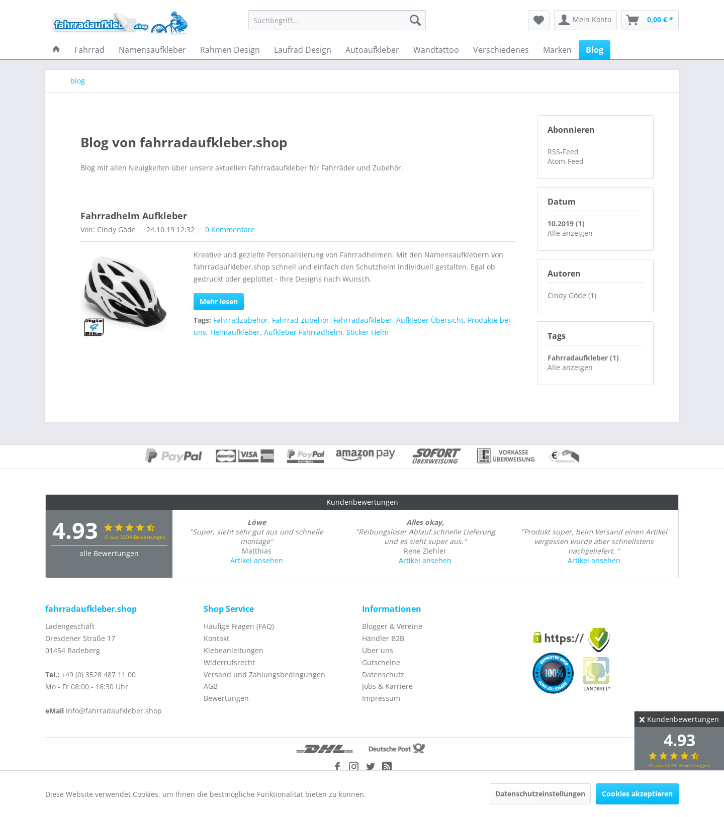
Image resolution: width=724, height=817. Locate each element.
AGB (211, 686)
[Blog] (594, 49)
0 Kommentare (230, 229)
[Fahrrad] (89, 49)
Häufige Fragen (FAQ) (239, 626)
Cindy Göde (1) (572, 295)
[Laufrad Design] (302, 49)
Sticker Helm (367, 332)
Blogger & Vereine (392, 626)
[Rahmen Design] (230, 49)
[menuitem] (337, 20)
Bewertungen (226, 698)
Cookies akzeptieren (637, 793)
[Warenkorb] (650, 20)
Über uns (377, 650)
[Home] (56, 49)
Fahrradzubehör (240, 320)
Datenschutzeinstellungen (540, 793)
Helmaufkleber (235, 332)
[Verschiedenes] (501, 49)
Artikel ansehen (256, 560)
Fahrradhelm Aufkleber (133, 216)
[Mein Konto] (585, 20)
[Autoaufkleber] (372, 49)
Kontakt (216, 638)
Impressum (381, 698)
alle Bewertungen (109, 553)
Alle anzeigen (570, 233)
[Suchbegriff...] (337, 20)
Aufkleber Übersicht (430, 320)
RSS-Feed (563, 151)
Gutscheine (381, 662)
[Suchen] (415, 20)
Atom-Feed (566, 161)
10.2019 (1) (566, 223)
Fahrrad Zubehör (300, 320)
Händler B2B (383, 638)
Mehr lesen (219, 301)
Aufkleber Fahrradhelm (303, 332)
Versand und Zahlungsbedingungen (264, 674)
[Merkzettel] (539, 20)
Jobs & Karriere (387, 686)
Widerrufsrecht (229, 662)
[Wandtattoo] (436, 49)
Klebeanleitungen (233, 650)
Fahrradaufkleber (362, 320)
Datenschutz (383, 674)
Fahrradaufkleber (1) (583, 357)
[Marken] (557, 49)
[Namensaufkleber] (152, 49)
